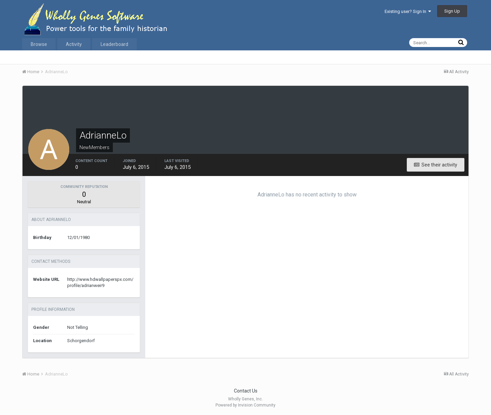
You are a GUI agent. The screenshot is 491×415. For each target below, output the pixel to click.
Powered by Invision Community (245, 405)
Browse (39, 44)
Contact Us (245, 391)
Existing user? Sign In (408, 11)
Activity (74, 44)
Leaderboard (114, 44)
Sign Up (452, 11)
